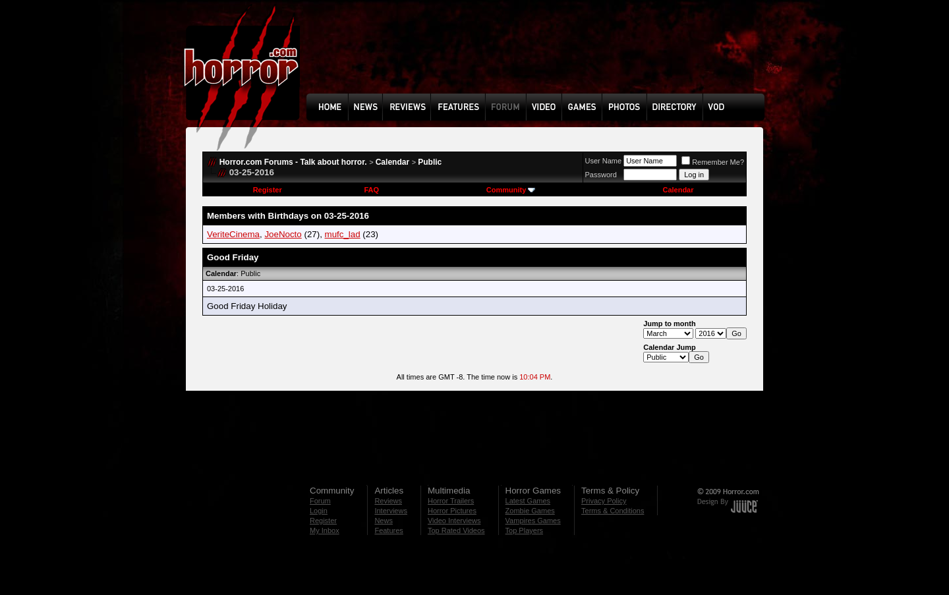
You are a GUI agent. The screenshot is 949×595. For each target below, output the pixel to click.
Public (430, 162)
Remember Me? (712, 162)
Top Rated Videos (456, 530)
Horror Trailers (451, 501)
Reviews (388, 501)
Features (388, 530)
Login (319, 511)
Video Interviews (454, 520)
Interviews (390, 511)
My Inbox (324, 530)
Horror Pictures (452, 511)
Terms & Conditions (612, 511)
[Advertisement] (540, 56)
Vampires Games (533, 520)
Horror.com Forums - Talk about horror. (293, 162)
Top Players (524, 530)
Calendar (392, 162)
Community (511, 190)
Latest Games (527, 501)
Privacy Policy (603, 501)
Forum (320, 501)
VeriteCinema (233, 234)
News (383, 520)
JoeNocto (282, 234)
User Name (603, 161)
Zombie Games (530, 511)
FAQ (371, 190)
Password (601, 175)
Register (267, 190)
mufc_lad (342, 234)
